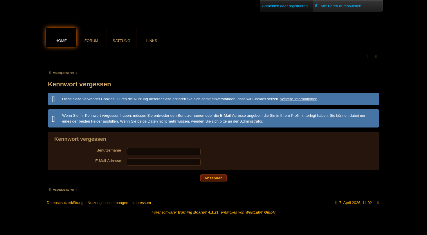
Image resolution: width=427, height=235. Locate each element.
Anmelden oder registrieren (285, 6)
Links (151, 41)
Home (61, 41)
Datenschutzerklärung (65, 203)
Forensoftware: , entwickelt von (213, 212)
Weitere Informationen (299, 99)
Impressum (141, 203)
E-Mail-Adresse (108, 161)
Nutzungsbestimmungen (108, 203)
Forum (91, 41)
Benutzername (109, 150)
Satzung (121, 41)
